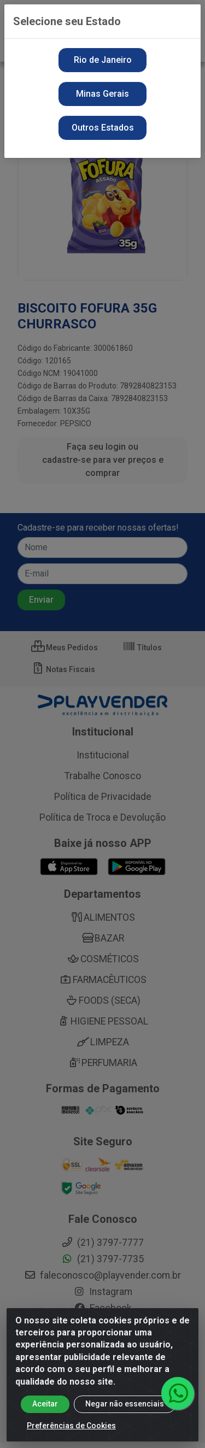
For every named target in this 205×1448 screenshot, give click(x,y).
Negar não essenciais (124, 1403)
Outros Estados (103, 127)
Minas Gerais (102, 94)
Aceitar (45, 1403)
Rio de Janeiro (103, 60)
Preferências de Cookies (71, 1425)
